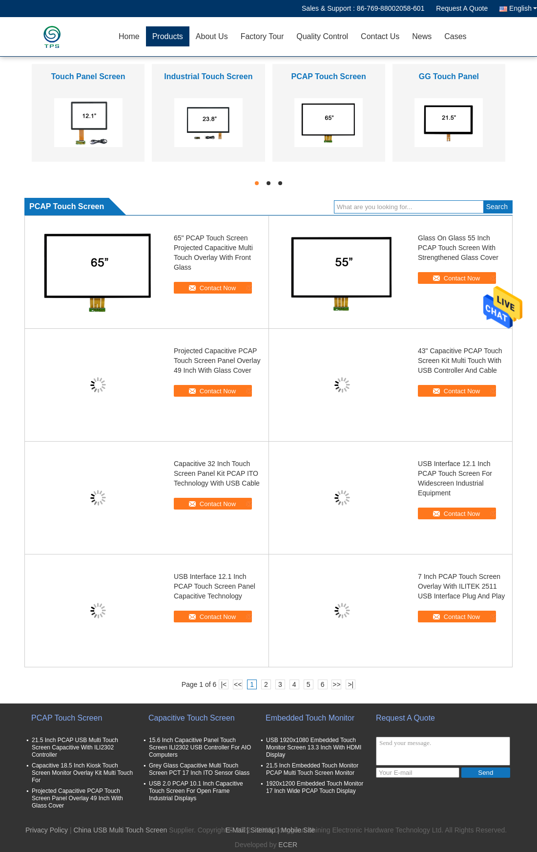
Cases (455, 36)
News (422, 36)
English (523, 8)
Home (129, 36)
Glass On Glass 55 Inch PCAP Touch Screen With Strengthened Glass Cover (458, 247)
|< (224, 684)
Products (167, 36)
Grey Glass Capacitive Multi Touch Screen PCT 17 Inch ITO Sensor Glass (199, 769)
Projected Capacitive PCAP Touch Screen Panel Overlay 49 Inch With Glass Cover (217, 360)
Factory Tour (262, 36)
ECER (287, 845)
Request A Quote (462, 8)
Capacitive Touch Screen (191, 718)
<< (238, 684)
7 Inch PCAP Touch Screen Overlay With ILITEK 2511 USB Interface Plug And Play (461, 586)
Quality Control (322, 36)
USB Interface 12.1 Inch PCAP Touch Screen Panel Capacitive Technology (214, 586)
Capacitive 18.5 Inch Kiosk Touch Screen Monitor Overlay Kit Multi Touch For (82, 773)
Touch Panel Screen (88, 76)
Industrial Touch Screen (208, 76)
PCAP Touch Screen (328, 76)
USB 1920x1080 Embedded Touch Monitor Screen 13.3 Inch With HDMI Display (313, 747)
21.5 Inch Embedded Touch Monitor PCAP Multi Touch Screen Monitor (312, 769)
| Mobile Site (296, 830)
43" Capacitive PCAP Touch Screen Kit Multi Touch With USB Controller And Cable (460, 360)
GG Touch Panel (449, 76)
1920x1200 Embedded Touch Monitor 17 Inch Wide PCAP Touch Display (314, 787)
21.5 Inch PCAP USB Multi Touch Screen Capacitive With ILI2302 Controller (75, 747)
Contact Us (380, 36)
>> (336, 684)
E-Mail (235, 830)
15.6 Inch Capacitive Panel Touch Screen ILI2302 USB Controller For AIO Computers (200, 747)
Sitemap (262, 830)
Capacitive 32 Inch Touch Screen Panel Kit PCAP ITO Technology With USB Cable (217, 473)
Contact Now (218, 288)
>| (350, 684)
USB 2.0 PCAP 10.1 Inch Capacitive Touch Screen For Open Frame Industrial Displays (196, 791)
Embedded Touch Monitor (310, 718)
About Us (212, 36)
